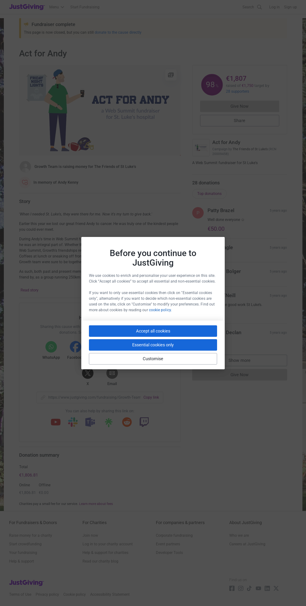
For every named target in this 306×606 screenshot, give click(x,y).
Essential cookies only (153, 344)
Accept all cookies (153, 330)
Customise (153, 358)
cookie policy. (160, 310)
